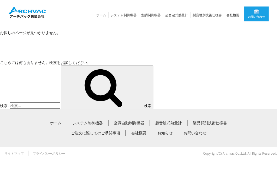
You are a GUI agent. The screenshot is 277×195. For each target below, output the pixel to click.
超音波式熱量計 (176, 15)
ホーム (101, 15)
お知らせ (165, 132)
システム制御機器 (124, 15)
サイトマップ (14, 153)
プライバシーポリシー (49, 153)
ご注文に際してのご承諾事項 (95, 132)
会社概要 (232, 15)
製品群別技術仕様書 (207, 15)
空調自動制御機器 (129, 122)
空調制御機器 (151, 15)
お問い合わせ (195, 132)
